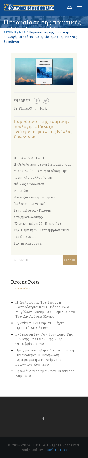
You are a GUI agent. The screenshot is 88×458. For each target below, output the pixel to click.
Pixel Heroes (56, 449)
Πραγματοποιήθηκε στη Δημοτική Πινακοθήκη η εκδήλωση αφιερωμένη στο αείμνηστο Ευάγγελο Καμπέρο (44, 357)
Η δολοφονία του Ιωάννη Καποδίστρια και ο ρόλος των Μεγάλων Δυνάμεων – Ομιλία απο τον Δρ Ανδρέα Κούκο (45, 309)
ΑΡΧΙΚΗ (10, 32)
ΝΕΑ (22, 32)
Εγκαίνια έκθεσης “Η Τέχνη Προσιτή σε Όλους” (40, 325)
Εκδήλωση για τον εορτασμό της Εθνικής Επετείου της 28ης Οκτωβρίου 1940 (44, 339)
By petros (23, 108)
